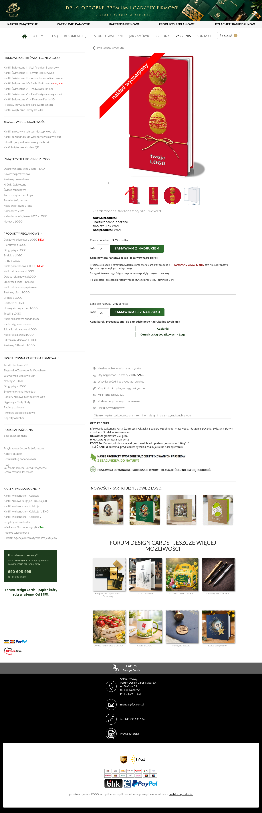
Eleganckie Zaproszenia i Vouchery (25, 370)
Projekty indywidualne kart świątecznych (28, 104)
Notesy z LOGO (13, 221)
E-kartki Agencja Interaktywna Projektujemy (30, 537)
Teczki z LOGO (12, 313)
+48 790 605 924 (134, 719)
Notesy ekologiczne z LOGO (21, 308)
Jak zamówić (139, 36)
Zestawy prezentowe (16, 179)
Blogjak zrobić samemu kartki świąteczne (25, 466)
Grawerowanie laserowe (18, 471)
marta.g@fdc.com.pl (132, 704)
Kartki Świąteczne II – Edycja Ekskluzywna (29, 72)
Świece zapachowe (15, 189)
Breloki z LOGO (13, 255)
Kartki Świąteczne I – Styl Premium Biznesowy (31, 67)
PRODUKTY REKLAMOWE (176, 24)
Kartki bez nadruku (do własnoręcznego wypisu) (32, 136)
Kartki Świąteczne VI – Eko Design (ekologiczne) (33, 94)
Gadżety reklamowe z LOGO (24, 239)
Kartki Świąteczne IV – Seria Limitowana (33, 83)
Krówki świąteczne (15, 184)
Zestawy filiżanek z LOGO (19, 345)
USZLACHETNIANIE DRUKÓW (234, 24)
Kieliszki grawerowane (17, 324)
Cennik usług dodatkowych (20, 459)
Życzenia (183, 36)
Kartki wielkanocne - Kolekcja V (22, 516)
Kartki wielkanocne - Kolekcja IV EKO (26, 511)
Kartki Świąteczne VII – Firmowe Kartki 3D (29, 99)
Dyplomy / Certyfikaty (17, 402)
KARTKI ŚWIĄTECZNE (22, 24)
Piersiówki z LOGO (15, 244)
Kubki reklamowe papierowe (20, 287)
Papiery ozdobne (14, 407)
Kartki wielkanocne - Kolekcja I (22, 495)
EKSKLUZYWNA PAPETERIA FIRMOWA (32, 358)
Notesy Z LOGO (13, 381)
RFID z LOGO (12, 260)
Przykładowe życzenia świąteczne (24, 448)
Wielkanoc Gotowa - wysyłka (24, 527)
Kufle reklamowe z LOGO (19, 334)
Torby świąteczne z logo (18, 195)
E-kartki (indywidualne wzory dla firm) (26, 142)
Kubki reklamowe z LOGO (19, 271)
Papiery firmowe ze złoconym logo (24, 396)
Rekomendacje (76, 36)
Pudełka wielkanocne (16, 532)
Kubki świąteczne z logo (18, 205)
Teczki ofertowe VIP (16, 365)
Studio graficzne (109, 36)
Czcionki (163, 36)
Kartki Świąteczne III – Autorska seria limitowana (33, 78)
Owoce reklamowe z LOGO (20, 276)
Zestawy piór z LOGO (17, 292)
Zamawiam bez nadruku (137, 312)
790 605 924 (136, 375)
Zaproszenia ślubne (15, 435)
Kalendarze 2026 (14, 210)
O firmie (39, 36)
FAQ (55, 36)
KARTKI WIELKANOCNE (73, 24)
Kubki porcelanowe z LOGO (23, 266)
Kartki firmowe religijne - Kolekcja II (25, 500)
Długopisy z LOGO (15, 250)
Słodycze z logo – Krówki (19, 281)
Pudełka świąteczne (15, 200)
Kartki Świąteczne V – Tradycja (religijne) (28, 88)
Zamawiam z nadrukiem (136, 248)
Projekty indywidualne (17, 522)
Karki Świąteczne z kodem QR (21, 147)
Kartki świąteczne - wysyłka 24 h (23, 110)
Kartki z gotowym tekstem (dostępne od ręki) (30, 131)
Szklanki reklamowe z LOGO (20, 329)
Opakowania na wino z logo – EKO (24, 168)
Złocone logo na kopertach (20, 391)
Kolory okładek (13, 453)
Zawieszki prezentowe (17, 174)
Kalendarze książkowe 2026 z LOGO (25, 216)
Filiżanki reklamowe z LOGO (20, 340)
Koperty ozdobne (14, 418)
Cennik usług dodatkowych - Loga (162, 334)
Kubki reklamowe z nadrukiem (21, 318)
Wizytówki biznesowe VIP (19, 375)
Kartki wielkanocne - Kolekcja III (23, 506)
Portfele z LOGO (14, 303)
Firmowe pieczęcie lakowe (19, 412)
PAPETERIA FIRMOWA (124, 24)
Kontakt (204, 36)
